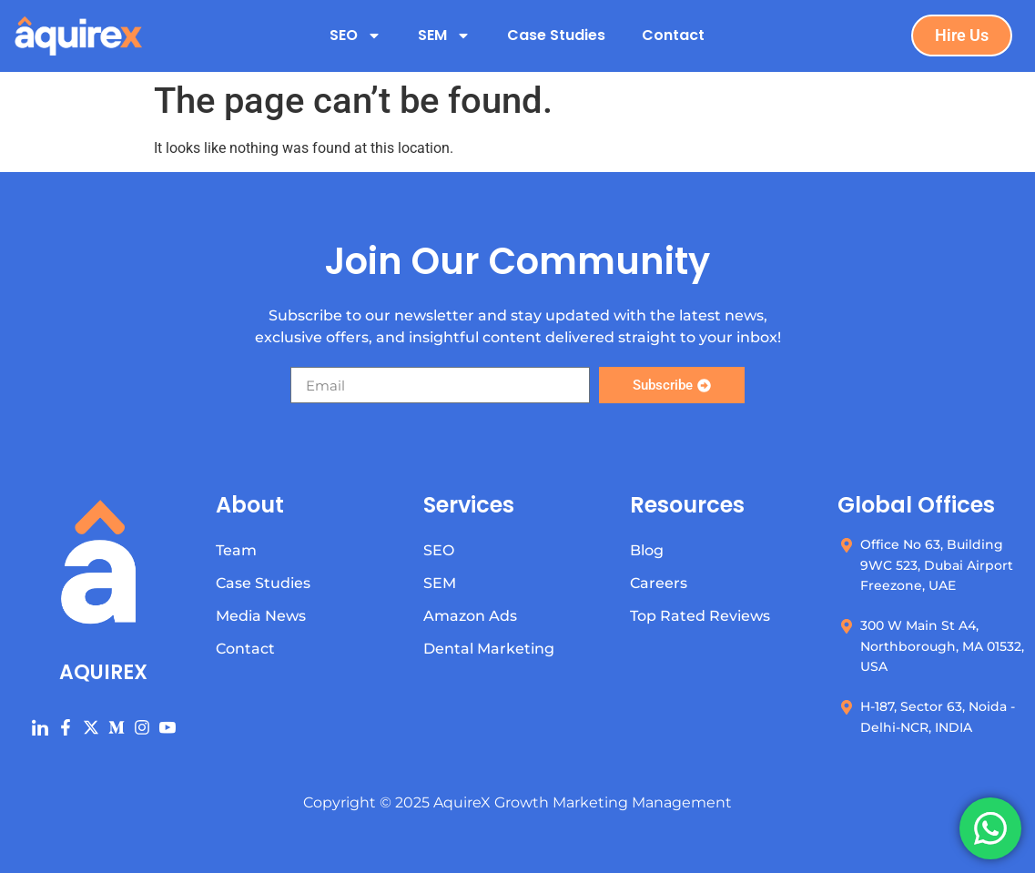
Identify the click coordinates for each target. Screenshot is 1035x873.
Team (236, 550)
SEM (444, 35)
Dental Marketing (488, 648)
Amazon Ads (470, 615)
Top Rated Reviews (700, 615)
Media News (261, 615)
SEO (355, 35)
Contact (673, 35)
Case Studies (556, 35)
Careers (658, 583)
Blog (647, 550)
